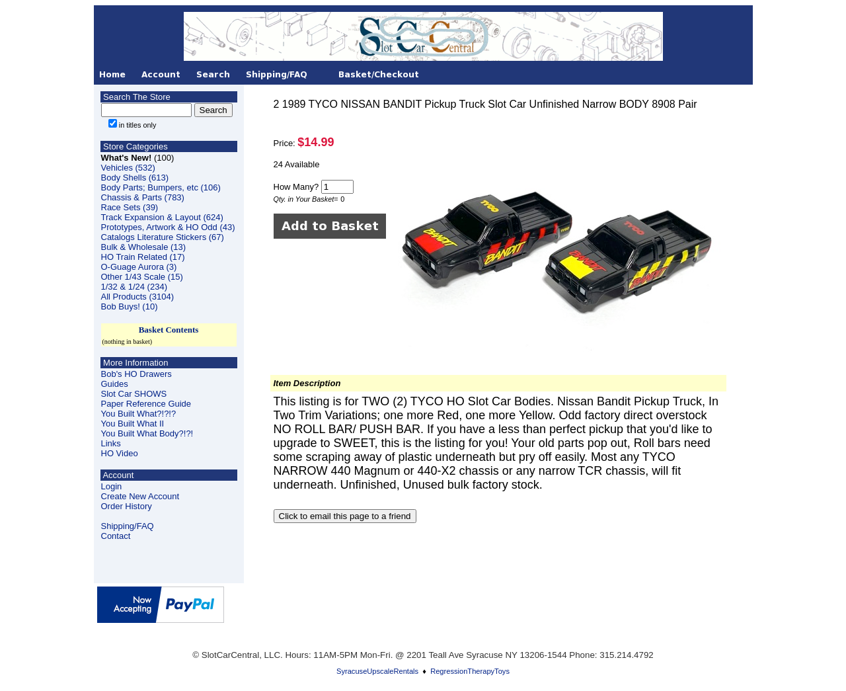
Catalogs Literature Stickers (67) (162, 237)
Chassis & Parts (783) (142, 197)
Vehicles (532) (128, 168)
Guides (114, 384)
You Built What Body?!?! (147, 433)
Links (111, 443)
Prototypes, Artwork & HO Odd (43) (168, 227)
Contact (116, 536)
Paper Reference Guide (146, 404)
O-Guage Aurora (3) (139, 267)
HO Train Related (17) (143, 257)
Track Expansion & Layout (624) (162, 217)
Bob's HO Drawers (136, 374)
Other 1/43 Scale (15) (142, 277)
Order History (126, 506)
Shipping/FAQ (127, 526)
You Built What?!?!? (138, 414)
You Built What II (133, 423)
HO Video (119, 453)
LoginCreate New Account (140, 491)
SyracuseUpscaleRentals (377, 671)
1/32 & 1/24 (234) (134, 287)
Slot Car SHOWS (134, 394)
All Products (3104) (137, 297)
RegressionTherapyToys (470, 671)
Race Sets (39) (130, 207)
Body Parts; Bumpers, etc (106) (161, 187)
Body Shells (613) (135, 178)
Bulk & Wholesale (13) (143, 247)
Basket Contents (169, 330)
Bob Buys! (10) (129, 306)
